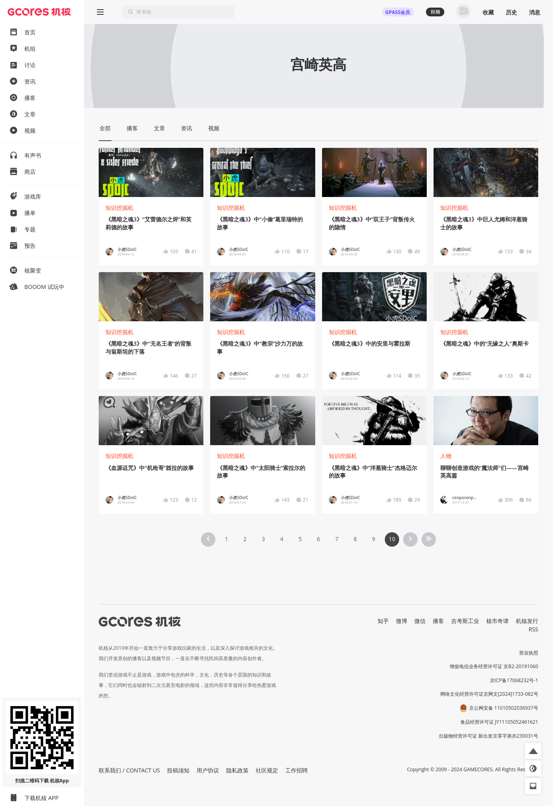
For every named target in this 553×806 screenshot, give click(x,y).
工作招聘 (296, 770)
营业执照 (528, 652)
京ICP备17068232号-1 (514, 680)
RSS (533, 629)
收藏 (488, 12)
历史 (511, 12)
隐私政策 (237, 770)
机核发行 (527, 621)
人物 (446, 456)
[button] (533, 751)
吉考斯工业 (465, 621)
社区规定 (267, 770)
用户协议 (208, 770)
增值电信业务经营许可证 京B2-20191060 (494, 666)
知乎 (383, 621)
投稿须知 (178, 770)
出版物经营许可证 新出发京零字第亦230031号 (488, 735)
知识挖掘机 (119, 207)
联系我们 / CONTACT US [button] (129, 770)
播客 (438, 621)
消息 (534, 12)
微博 (401, 621)
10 (392, 539)
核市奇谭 (497, 621)
